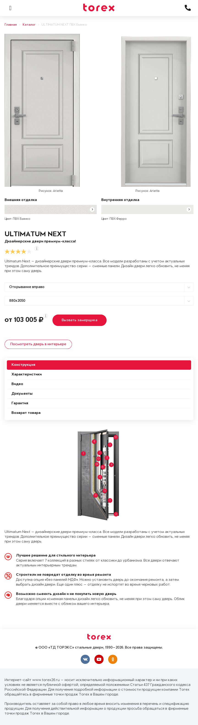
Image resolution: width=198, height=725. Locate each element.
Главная (11, 25)
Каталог (29, 25)
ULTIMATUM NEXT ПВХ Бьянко (64, 25)
